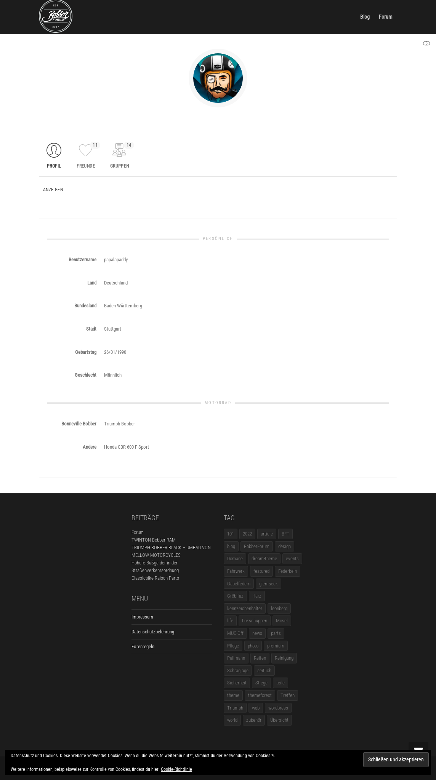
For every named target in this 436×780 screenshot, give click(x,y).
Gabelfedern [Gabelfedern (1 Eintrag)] (238, 584)
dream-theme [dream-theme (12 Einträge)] (264, 558)
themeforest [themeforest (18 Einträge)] (260, 695)
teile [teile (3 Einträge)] (280, 683)
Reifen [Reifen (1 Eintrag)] (260, 658)
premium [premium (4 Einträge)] (275, 646)
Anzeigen (53, 189)
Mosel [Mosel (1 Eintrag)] (282, 620)
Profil (54, 166)
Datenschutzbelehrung (152, 632)
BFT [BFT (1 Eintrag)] (285, 534)
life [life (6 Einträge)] (230, 620)
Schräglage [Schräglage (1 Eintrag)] (237, 670)
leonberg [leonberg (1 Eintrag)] (279, 608)
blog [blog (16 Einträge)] (231, 546)
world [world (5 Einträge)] (232, 720)
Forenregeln (142, 646)
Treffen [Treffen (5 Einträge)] (288, 695)
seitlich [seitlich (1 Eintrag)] (264, 670)
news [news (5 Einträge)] (257, 633)
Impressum (142, 617)
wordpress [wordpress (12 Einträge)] (278, 708)
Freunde (88, 155)
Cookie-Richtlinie (176, 769)
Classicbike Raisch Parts (155, 578)
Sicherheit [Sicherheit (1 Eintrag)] (237, 683)
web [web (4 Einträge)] (256, 708)
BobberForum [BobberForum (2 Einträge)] (256, 546)
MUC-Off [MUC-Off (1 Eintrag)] (235, 633)
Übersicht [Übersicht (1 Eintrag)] (279, 720)
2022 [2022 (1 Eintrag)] (247, 534)
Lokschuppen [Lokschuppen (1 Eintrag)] (254, 620)
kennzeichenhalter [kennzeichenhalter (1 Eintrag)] (244, 608)
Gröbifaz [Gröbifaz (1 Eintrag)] (235, 596)
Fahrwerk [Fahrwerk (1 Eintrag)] (236, 571)
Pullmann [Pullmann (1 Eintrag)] (236, 658)
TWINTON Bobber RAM (153, 540)
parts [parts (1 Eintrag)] (276, 633)
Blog (365, 17)
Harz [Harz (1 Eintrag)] (256, 596)
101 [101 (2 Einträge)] (230, 534)
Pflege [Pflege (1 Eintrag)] (233, 646)
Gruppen (122, 155)
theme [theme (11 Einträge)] (233, 695)
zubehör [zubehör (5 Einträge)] (253, 720)
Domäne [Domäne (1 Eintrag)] (235, 558)
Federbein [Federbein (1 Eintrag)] (287, 571)
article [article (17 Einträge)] (267, 534)
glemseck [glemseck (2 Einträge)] (268, 584)
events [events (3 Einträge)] (292, 558)
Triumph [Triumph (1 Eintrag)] (235, 708)
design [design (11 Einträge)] (284, 546)
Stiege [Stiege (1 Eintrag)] (261, 683)
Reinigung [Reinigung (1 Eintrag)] (284, 658)
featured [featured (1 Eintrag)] (261, 571)
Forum (386, 17)
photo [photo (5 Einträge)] (253, 646)
